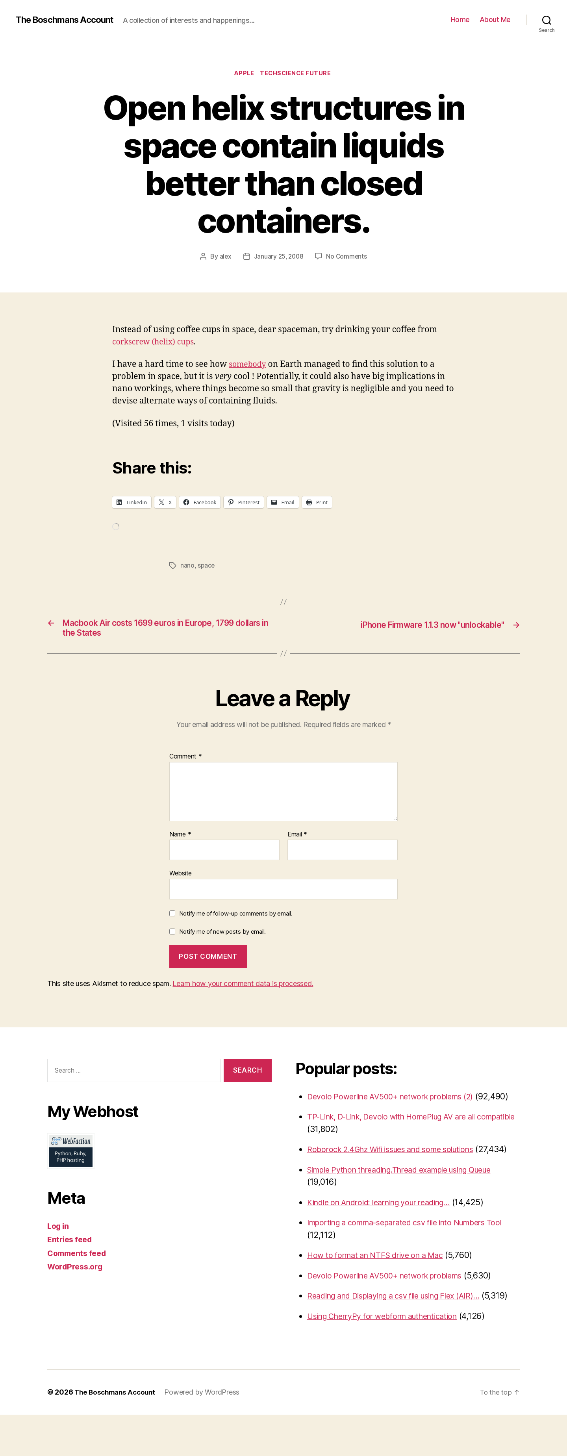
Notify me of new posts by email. (222, 936)
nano (187, 567)
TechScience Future (297, 74)
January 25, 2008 (278, 257)
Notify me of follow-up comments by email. (236, 917)
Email (297, 838)
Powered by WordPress (206, 1434)
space (206, 567)
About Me (495, 19)
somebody (249, 366)
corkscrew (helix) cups (156, 343)
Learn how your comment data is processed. (242, 988)
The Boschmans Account (69, 19)
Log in (59, 1230)
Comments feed (79, 1257)
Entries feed (71, 1244)
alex (224, 257)
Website (180, 877)
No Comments (347, 257)
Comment (185, 760)
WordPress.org (77, 1271)
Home (460, 19)
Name (180, 838)
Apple (243, 74)
